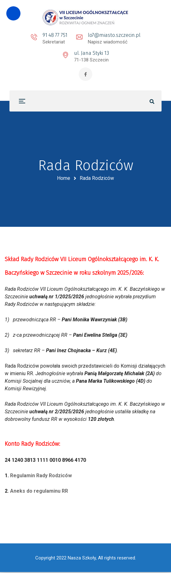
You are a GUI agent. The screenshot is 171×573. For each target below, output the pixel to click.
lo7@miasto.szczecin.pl (114, 35)
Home (63, 179)
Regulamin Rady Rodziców (41, 476)
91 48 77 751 (55, 35)
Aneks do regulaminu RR (39, 492)
